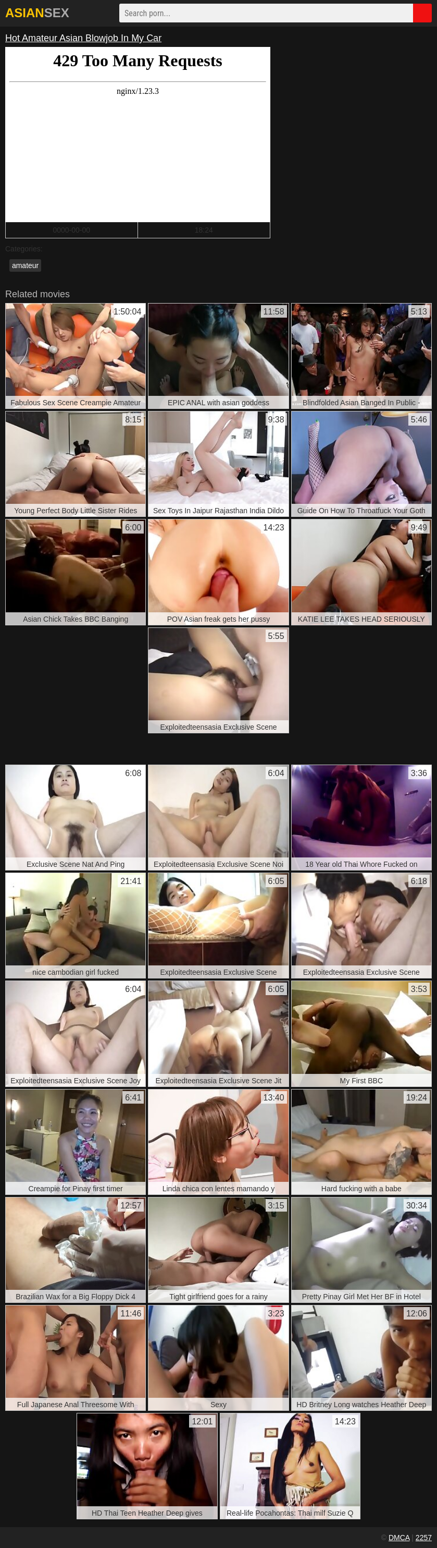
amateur (25, 265)
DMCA (399, 1537)
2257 (424, 1537)
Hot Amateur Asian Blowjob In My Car (83, 38)
